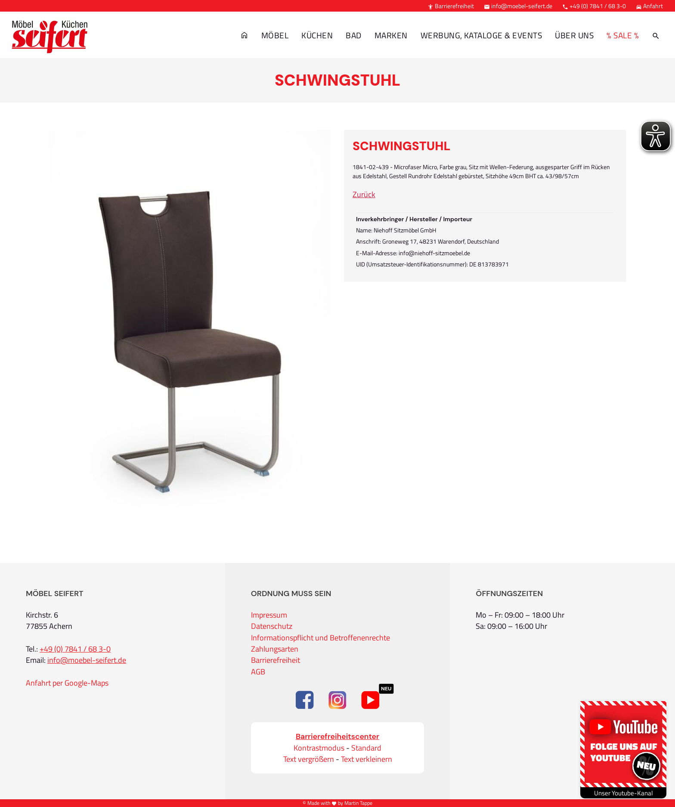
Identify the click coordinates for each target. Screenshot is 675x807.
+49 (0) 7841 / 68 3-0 (594, 5)
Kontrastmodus (319, 748)
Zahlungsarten (274, 649)
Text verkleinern (366, 759)
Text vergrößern (308, 759)
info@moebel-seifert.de (518, 5)
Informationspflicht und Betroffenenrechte (320, 637)
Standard (366, 748)
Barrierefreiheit (450, 5)
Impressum (269, 615)
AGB (258, 671)
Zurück (364, 194)
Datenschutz (271, 626)
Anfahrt (649, 5)
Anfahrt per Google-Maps (67, 683)
